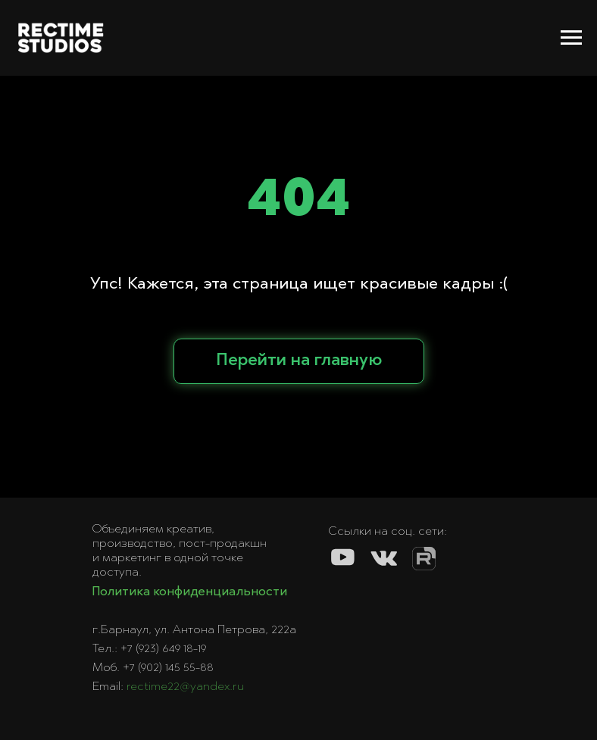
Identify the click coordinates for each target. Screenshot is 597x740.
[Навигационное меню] (571, 37)
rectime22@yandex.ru (185, 687)
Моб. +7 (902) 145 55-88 (153, 668)
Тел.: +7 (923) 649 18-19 (149, 649)
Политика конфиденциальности (189, 591)
